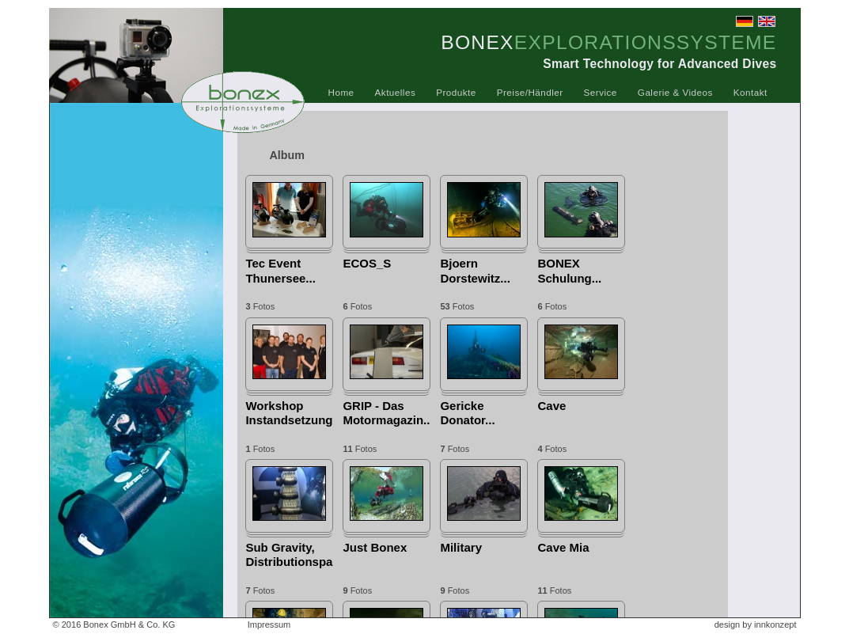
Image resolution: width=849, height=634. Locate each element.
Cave (551, 405)
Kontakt (750, 92)
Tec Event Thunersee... (280, 270)
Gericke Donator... (467, 413)
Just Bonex (375, 547)
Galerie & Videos (675, 92)
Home (341, 92)
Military (461, 547)
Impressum (269, 624)
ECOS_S (367, 263)
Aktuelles (395, 92)
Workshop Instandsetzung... (289, 413)
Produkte (456, 92)
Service (600, 92)
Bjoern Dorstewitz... (475, 270)
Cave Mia (563, 547)
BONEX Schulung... (569, 270)
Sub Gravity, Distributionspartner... (289, 554)
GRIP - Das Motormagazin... (386, 413)
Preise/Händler (530, 92)
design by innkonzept (755, 624)
